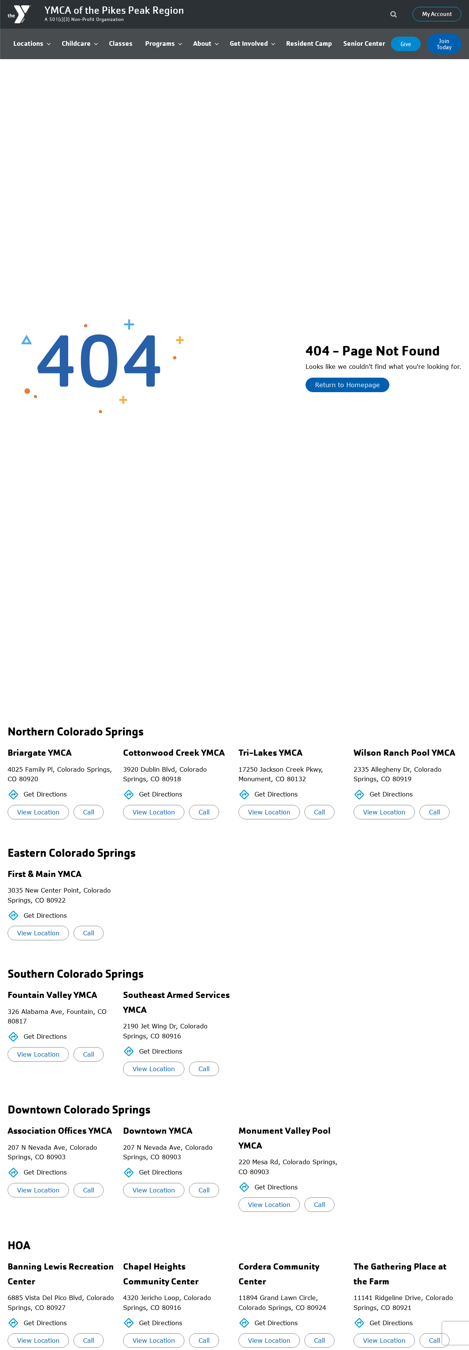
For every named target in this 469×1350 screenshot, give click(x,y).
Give (405, 43)
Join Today (444, 43)
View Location (38, 812)
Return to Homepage (347, 384)
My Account (437, 14)
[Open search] (393, 14)
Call (88, 812)
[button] (32, 43)
